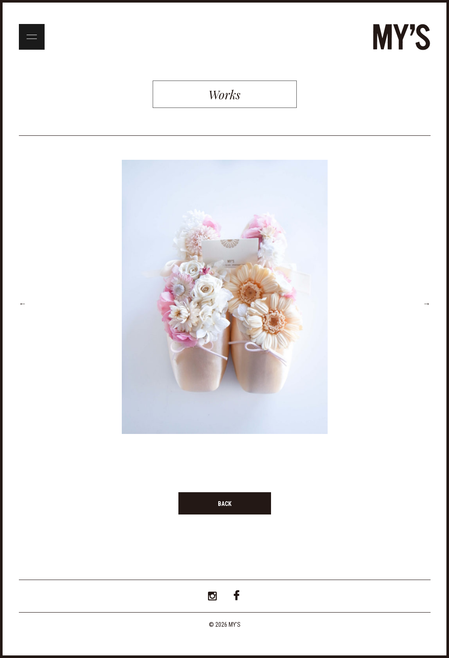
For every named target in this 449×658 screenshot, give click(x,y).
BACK (225, 503)
